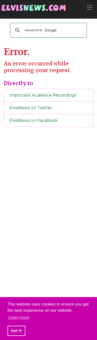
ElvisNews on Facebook (33, 120)
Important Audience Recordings (42, 95)
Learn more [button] (18, 317)
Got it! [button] (16, 331)
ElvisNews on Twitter (30, 107)
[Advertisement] (48, 217)
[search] (48, 30)
